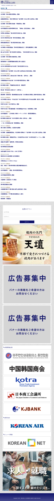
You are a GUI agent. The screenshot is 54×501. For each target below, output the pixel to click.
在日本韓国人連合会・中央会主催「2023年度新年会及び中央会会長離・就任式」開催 (22, 99)
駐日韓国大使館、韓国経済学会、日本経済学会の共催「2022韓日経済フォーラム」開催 (23, 137)
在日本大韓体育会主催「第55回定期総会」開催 (12, 37)
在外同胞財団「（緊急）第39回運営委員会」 (12, 170)
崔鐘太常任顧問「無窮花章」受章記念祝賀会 (12, 142)
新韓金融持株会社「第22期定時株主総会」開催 (12, 42)
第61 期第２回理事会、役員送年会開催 (10, 127)
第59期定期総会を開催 (6, 184)
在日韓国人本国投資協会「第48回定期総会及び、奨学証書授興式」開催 (19, 47)
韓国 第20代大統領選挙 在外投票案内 (10, 156)
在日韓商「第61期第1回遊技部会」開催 (11, 56)
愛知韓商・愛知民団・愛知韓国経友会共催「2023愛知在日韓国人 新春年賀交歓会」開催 (23, 94)
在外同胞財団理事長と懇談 (7, 175)
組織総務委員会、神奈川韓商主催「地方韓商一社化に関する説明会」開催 (19, 19)
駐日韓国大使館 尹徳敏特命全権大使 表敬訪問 (13, 85)
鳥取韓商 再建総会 (6, 198)
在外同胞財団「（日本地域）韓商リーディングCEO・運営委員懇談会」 (19, 113)
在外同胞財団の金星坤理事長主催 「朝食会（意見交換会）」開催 (17, 28)
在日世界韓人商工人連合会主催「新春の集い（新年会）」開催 (16, 75)
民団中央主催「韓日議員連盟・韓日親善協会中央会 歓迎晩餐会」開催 (19, 108)
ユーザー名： (7, 212)
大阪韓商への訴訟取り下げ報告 (8, 179)
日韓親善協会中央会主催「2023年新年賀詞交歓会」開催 (15, 80)
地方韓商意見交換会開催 (7, 146)
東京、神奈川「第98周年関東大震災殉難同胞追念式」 (14, 165)
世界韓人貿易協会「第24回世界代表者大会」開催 (13, 33)
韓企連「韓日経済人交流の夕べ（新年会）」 (12, 90)
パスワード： (7, 216)
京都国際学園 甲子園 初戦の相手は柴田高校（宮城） (14, 189)
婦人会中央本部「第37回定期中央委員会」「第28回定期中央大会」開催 (19, 52)
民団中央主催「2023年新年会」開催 (10, 104)
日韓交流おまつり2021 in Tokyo (9, 160)
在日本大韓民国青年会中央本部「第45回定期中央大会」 (15, 66)
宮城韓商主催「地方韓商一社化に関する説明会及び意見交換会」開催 (18, 71)
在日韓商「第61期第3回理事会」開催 (10, 14)
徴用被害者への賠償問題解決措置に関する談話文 (13, 61)
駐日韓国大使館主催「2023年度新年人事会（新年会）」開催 (16, 118)
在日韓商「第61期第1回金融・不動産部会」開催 (13, 23)
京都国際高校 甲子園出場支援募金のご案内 (12, 194)
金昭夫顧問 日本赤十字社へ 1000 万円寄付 (11, 151)
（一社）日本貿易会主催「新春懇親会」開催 (12, 123)
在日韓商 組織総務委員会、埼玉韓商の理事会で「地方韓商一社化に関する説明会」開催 (23, 132)
